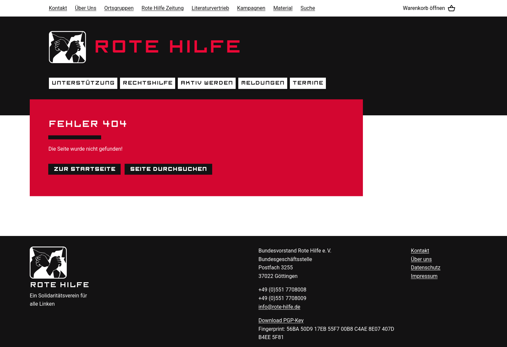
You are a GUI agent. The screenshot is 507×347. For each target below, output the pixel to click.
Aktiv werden (206, 83)
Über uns (421, 259)
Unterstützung (83, 83)
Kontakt (58, 8)
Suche (307, 8)
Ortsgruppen (119, 8)
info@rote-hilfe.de (279, 307)
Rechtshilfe (148, 83)
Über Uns (86, 8)
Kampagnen (251, 8)
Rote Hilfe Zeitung (162, 8)
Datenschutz (425, 267)
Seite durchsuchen (168, 169)
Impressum (424, 276)
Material (282, 8)
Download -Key (281, 320)
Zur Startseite (84, 169)
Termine (307, 83)
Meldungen (263, 83)
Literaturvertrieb (210, 8)
